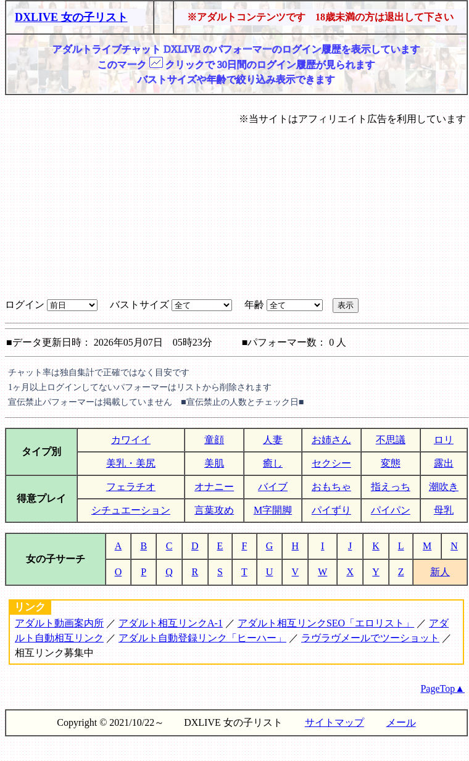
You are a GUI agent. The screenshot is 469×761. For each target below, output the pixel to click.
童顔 (214, 440)
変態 (391, 463)
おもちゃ (331, 486)
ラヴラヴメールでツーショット (370, 638)
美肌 (214, 463)
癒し (273, 463)
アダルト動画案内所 (59, 623)
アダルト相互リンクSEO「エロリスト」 (326, 623)
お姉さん (331, 440)
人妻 (273, 440)
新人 (440, 572)
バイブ (273, 486)
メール (401, 722)
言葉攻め (214, 510)
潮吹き (444, 486)
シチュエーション (130, 510)
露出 (444, 463)
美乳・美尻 (131, 463)
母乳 (444, 510)
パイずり (331, 510)
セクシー (331, 463)
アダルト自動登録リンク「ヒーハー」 (202, 638)
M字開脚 (273, 510)
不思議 (390, 440)
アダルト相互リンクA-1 (170, 623)
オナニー (214, 486)
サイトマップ (334, 722)
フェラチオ (131, 486)
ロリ (444, 440)
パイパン (390, 510)
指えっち (390, 486)
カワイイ (131, 440)
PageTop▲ (442, 688)
